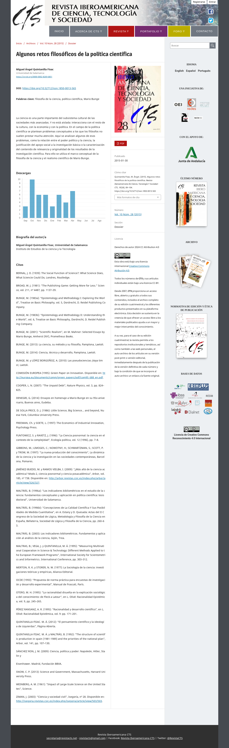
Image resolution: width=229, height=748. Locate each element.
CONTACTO (204, 31)
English (179, 70)
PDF (122, 143)
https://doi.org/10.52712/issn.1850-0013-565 (49, 88)
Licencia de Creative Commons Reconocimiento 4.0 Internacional (192, 435)
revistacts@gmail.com (92, 738)
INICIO (59, 31)
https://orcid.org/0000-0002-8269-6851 (34, 76)
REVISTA (121, 31)
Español (191, 70)
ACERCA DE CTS (88, 31)
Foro (179, 31)
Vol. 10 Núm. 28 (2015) (52, 43)
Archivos (30, 43)
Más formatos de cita (128, 197)
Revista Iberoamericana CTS (138, 738)
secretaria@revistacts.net (62, 738)
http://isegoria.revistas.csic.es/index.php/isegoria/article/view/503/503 (59, 701)
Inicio (19, 43)
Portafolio (151, 31)
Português (204, 70)
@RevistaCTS (175, 738)
